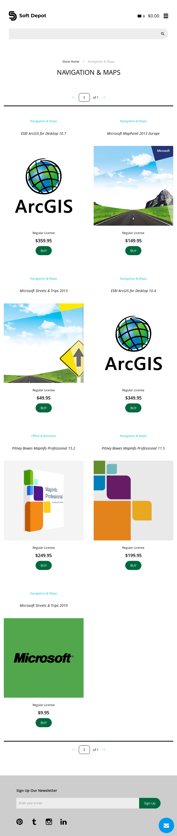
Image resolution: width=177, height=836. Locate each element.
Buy (44, 250)
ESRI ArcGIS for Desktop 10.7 (43, 133)
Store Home (71, 61)
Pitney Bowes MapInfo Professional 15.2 (43, 448)
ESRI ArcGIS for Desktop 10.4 (133, 290)
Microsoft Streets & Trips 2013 (44, 290)
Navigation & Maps (43, 121)
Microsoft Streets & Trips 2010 (44, 605)
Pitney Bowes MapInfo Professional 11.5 (133, 448)
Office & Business (43, 436)
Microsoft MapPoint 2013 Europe (133, 133)
